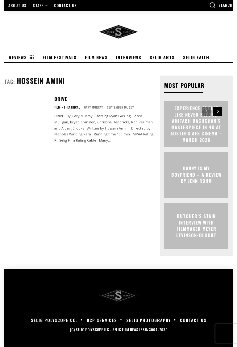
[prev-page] (206, 111)
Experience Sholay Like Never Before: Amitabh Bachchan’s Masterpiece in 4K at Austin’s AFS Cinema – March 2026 (196, 124)
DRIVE (60, 98)
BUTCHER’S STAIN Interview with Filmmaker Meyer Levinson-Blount (196, 225)
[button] (221, 5)
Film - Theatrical (67, 106)
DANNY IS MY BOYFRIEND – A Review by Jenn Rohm (196, 175)
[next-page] (217, 111)
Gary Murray (93, 106)
